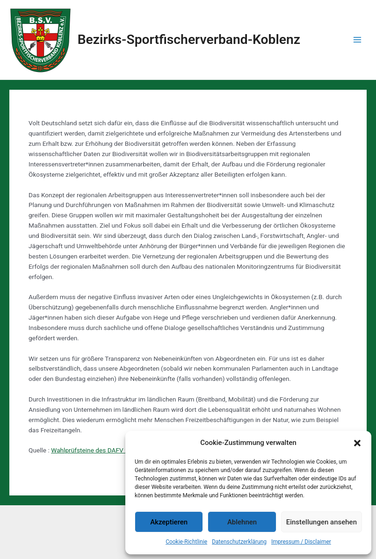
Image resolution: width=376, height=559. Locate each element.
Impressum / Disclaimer (301, 541)
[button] (357, 443)
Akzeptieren (169, 522)
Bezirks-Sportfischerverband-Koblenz (189, 39)
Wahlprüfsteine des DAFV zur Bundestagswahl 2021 (124, 450)
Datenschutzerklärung (239, 541)
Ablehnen (242, 522)
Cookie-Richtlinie (186, 541)
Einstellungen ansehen (321, 522)
